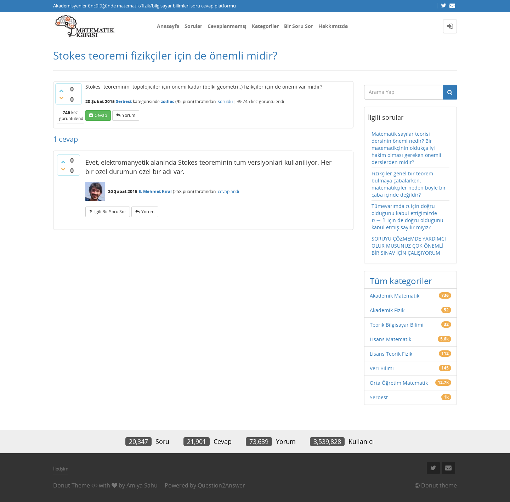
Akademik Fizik (387, 310)
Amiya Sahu (142, 485)
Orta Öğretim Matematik (399, 382)
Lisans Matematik (390, 339)
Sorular (193, 26)
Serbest (124, 101)
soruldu (225, 101)
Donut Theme (71, 485)
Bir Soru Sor (298, 26)
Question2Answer (221, 485)
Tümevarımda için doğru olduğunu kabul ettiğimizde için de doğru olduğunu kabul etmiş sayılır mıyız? (407, 217)
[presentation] (408, 206)
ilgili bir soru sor (110, 212)
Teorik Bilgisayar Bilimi (397, 324)
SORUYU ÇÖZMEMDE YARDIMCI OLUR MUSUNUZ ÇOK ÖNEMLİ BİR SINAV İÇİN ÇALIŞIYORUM (409, 245)
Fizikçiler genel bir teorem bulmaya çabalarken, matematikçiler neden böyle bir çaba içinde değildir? (409, 184)
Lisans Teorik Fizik (391, 353)
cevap (101, 115)
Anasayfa (168, 26)
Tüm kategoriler (401, 281)
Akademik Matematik (394, 295)
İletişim (60, 469)
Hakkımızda (333, 26)
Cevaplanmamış (227, 26)
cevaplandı (228, 191)
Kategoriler (265, 26)
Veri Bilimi (382, 368)
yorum (128, 115)
